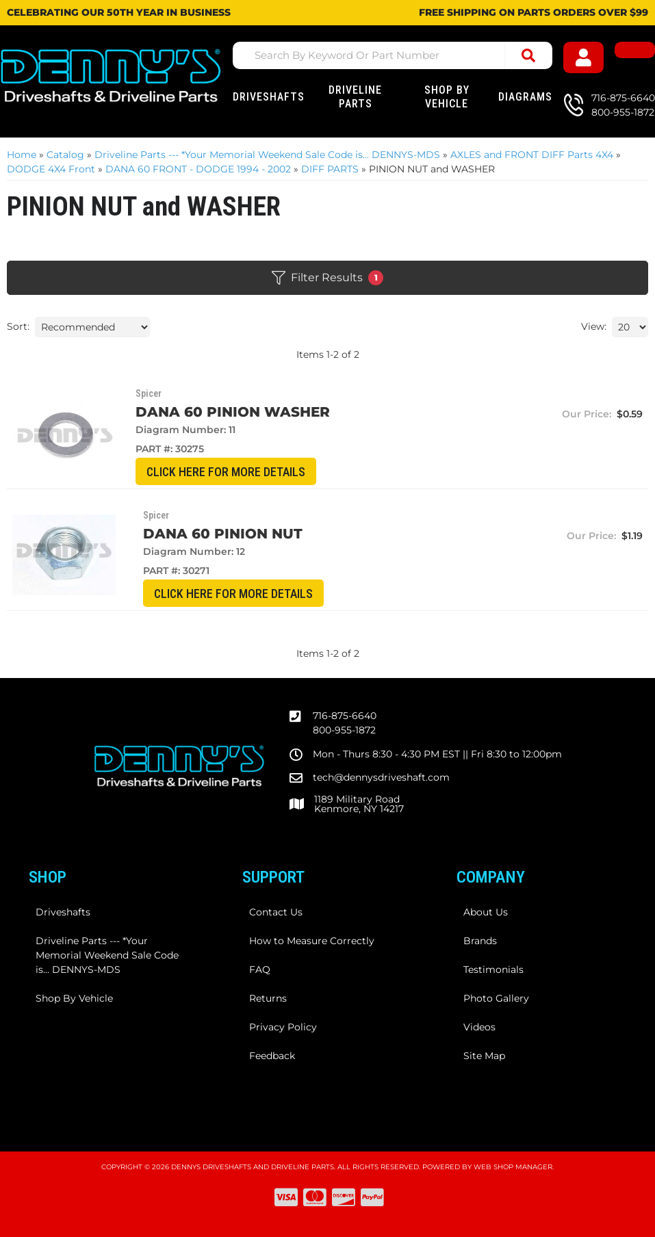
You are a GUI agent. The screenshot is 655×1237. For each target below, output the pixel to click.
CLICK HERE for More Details (216, 472)
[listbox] (92, 327)
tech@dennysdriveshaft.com (381, 777)
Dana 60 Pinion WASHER (222, 412)
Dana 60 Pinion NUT (205, 533)
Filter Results (327, 277)
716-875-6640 (344, 715)
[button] (392, 55)
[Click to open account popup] (586, 58)
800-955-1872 (344, 730)
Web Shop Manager (513, 1166)
